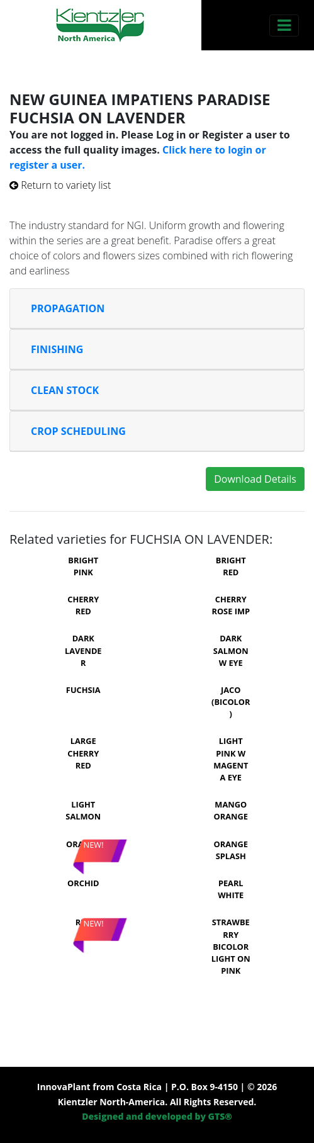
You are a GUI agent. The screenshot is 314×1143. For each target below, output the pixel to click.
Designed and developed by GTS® (157, 1116)
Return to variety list (60, 185)
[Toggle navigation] (284, 25)
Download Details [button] (255, 479)
